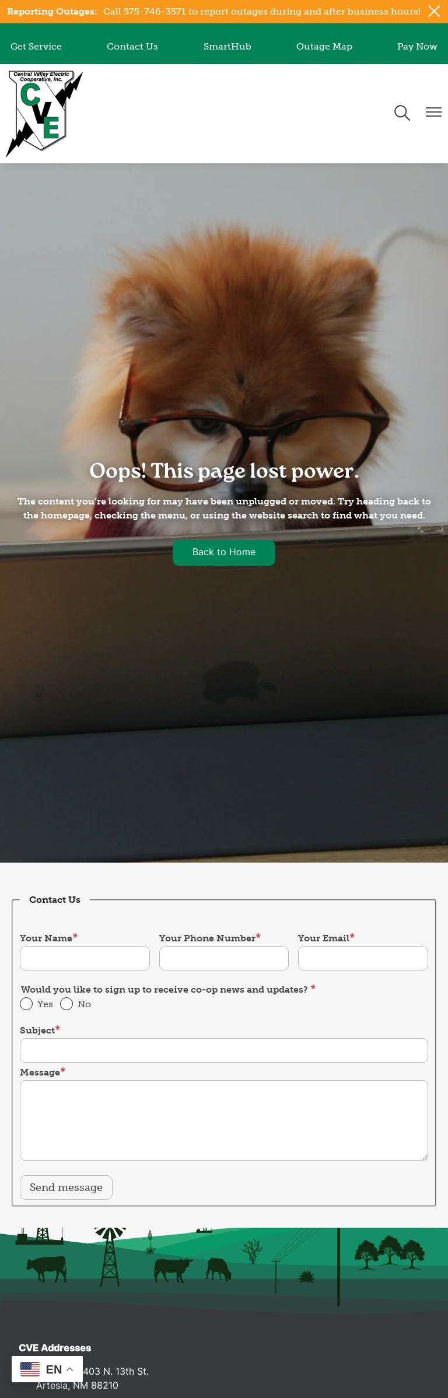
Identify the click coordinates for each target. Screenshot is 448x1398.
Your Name (46, 938)
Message (40, 1072)
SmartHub (227, 46)
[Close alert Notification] (434, 11)
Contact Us (132, 46)
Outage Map (324, 46)
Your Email (323, 938)
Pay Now (417, 46)
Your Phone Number (207, 938)
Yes (45, 1004)
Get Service (36, 46)
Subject (37, 1030)
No (84, 1004)
